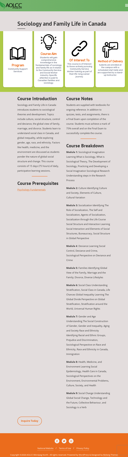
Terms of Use (65, 448)
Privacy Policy (82, 448)
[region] (64, 61)
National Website (45, 448)
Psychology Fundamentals (31, 189)
